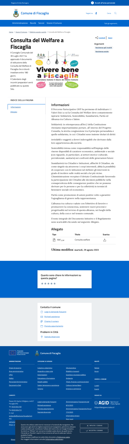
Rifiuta (94, 426)
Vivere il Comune (21, 32)
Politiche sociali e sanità (38, 32)
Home (11, 32)
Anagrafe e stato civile (45, 371)
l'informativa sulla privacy (54, 439)
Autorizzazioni (42, 374)
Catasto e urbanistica (45, 368)
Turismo (40, 388)
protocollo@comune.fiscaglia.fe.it (20, 416)
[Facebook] (95, 13)
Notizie (96, 368)
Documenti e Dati (15, 385)
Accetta (94, 431)
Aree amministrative (16, 371)
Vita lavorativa (71, 368)
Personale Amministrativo (18, 381)
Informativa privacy (73, 415)
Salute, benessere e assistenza (48, 385)
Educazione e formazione (46, 378)
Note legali (69, 419)
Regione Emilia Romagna (20, 3)
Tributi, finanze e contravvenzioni (77, 381)
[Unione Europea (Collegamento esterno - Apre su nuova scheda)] (19, 353)
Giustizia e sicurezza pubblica (76, 374)
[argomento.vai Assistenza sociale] (102, 51)
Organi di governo (15, 368)
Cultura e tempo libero (73, 385)
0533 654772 (17, 410)
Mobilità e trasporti (72, 371)
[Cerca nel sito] (115, 13)
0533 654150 (16, 406)
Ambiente (69, 378)
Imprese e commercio (73, 388)
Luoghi (96, 385)
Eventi (96, 389)
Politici (11, 378)
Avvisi (96, 371)
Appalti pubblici (43, 381)
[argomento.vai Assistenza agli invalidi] (103, 47)
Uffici (11, 374)
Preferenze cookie (63, 437)
